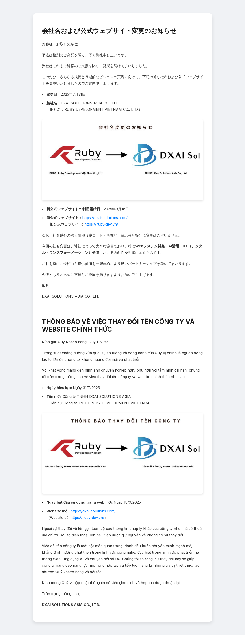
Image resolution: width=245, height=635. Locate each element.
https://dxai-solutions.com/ (105, 217)
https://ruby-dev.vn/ (101, 224)
